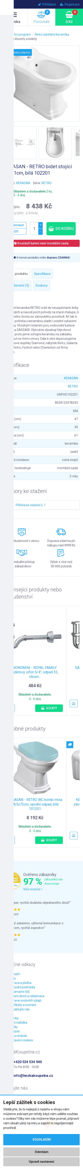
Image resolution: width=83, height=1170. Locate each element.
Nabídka (14, 17)
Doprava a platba (19, 983)
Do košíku (61, 228)
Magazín (14, 974)
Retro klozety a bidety (22, 39)
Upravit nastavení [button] (41, 1161)
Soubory (41, 285)
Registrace (70, 4)
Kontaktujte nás (19, 1009)
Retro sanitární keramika (52, 34)
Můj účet (14, 1031)
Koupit (49, 708)
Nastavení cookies (20, 1040)
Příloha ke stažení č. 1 (31, 505)
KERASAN (23, 183)
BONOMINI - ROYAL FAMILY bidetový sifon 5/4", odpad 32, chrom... (35, 672)
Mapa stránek (17, 1036)
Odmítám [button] (41, 1152)
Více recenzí (32, 889)
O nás (12, 978)
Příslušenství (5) (17, 285)
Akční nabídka (17, 1022)
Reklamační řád (18, 991)
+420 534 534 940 (27, 1062)
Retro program (20, 34)
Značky (13, 1027)
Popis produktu (17, 274)
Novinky (13, 1018)
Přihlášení (47, 4)
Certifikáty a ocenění (22, 1005)
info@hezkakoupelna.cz (33, 1076)
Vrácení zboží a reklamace (26, 996)
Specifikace (42, 274)
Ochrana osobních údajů (24, 1000)
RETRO (47, 183)
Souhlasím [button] (42, 1139)
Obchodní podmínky (21, 987)
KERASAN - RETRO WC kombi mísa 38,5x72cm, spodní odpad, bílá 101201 (35, 804)
